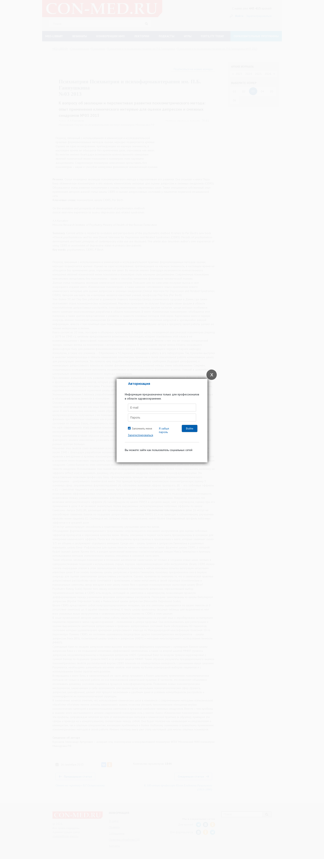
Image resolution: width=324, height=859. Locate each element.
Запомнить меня (142, 428)
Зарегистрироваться (140, 435)
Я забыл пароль (164, 430)
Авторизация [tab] (139, 383)
